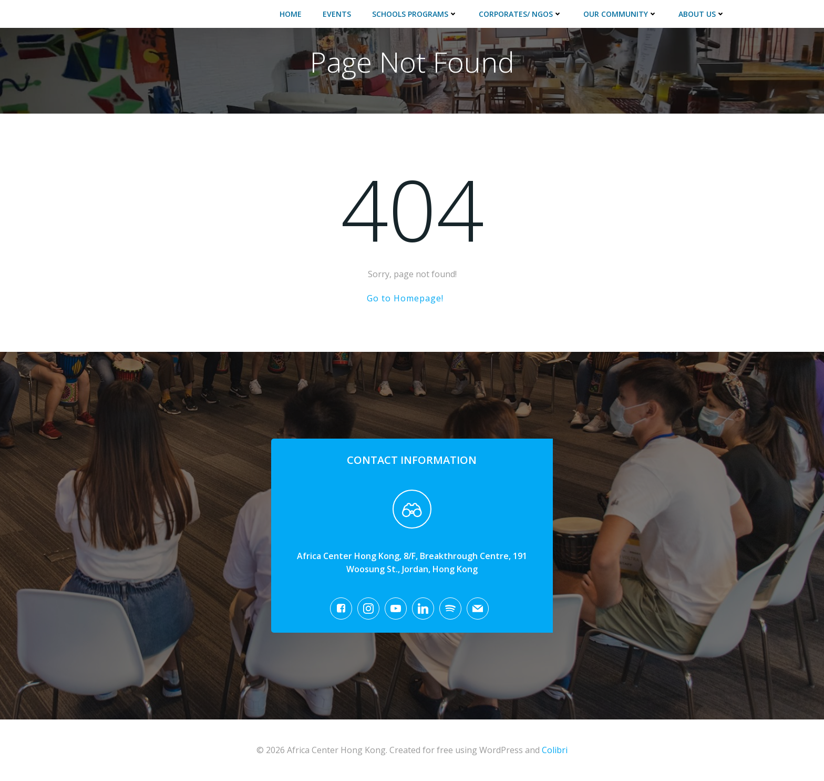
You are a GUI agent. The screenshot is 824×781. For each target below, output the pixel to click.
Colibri (555, 750)
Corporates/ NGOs (520, 14)
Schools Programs (415, 14)
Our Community (620, 14)
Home (291, 14)
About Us (701, 14)
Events (337, 14)
